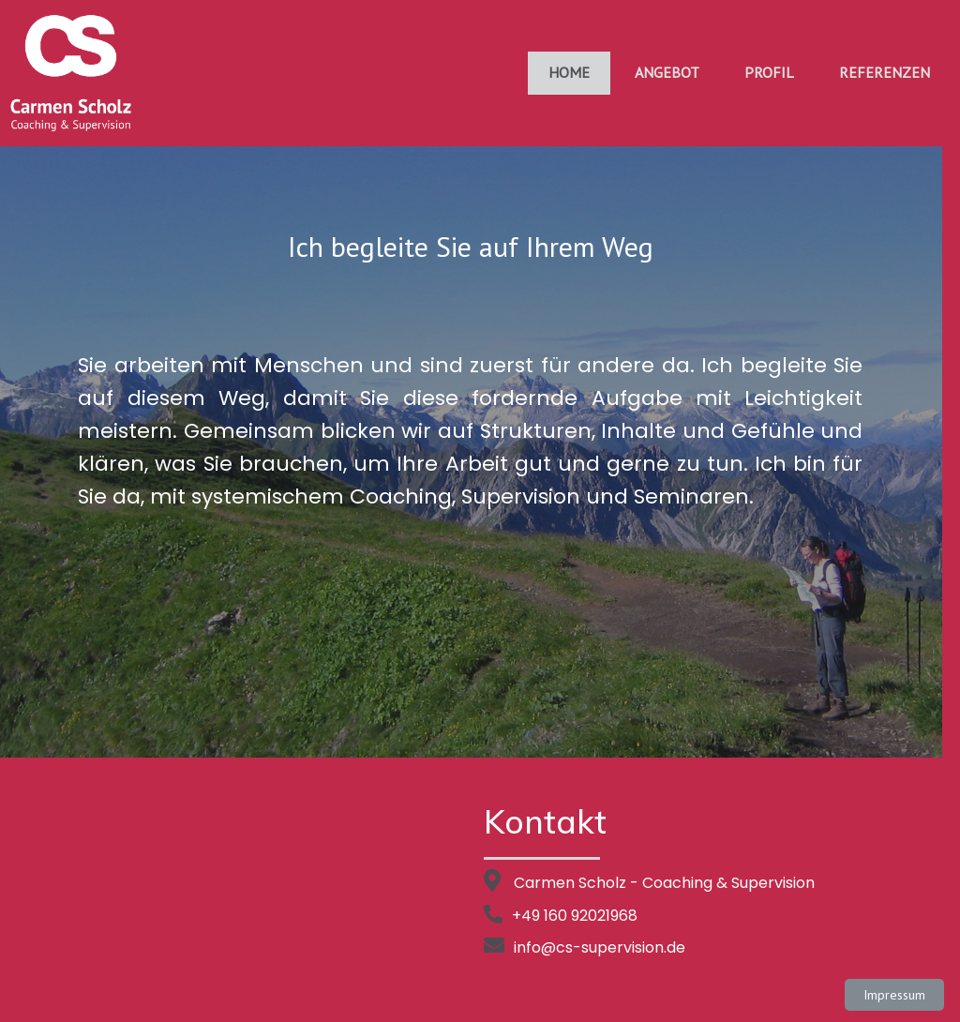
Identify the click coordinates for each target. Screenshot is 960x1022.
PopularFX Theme (561, 992)
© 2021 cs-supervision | (421, 992)
